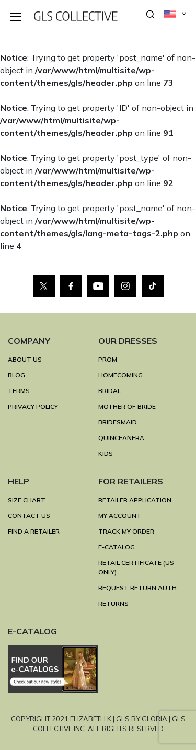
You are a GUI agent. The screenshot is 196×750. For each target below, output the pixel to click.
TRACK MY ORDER (126, 531)
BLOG (16, 375)
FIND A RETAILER (34, 531)
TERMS (19, 391)
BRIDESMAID (117, 422)
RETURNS (113, 603)
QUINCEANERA (121, 438)
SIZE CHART (26, 500)
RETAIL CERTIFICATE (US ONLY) (136, 567)
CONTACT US (29, 516)
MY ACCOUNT (119, 516)
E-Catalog (116, 547)
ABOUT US (25, 359)
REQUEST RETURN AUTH (137, 588)
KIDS (105, 453)
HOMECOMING (120, 375)
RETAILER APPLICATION (134, 500)
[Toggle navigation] (16, 17)
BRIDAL (109, 391)
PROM (107, 359)
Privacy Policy (33, 406)
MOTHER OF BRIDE (127, 406)
